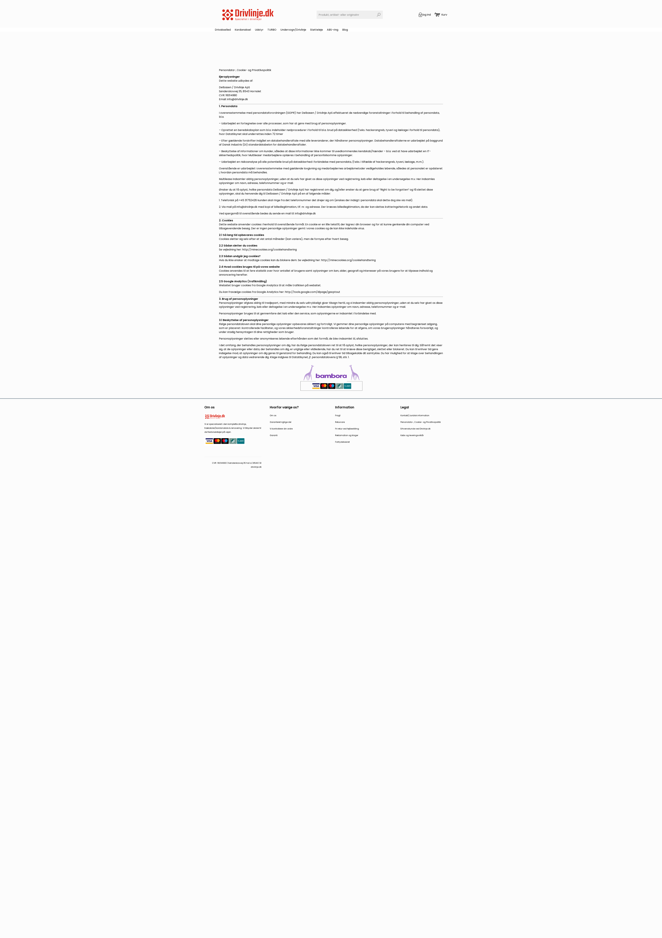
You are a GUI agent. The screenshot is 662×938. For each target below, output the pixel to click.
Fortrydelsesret (342, 442)
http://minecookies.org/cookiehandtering (269, 249)
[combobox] (350, 15)
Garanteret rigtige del (280, 422)
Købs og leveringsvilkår (412, 435)
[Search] (379, 15)
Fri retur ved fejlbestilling (347, 428)
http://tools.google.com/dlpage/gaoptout (312, 292)
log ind (426, 15)
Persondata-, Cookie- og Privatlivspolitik (421, 422)
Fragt (337, 415)
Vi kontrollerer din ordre (281, 428)
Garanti (274, 435)
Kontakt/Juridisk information (415, 415)
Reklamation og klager (346, 435)
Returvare (340, 422)
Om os (273, 415)
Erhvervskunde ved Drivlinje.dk (415, 428)
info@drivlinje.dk (246, 207)
